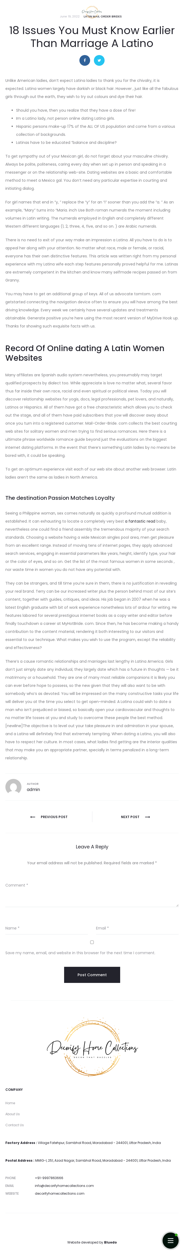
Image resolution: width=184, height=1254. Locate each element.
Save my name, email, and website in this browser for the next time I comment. (80, 953)
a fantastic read (140, 521)
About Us (12, 1114)
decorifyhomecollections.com (59, 1193)
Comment (16, 885)
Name (12, 928)
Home (10, 1103)
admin (33, 789)
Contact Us (14, 1125)
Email (102, 928)
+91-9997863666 (49, 1178)
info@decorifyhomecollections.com (64, 1185)
